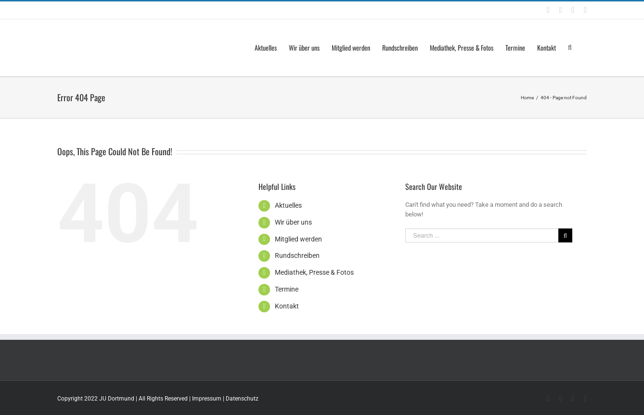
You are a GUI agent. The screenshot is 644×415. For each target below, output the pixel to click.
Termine (286, 289)
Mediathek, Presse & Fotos (314, 272)
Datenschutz (242, 398)
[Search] (571, 47)
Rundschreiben (297, 255)
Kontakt (287, 306)
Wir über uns (293, 222)
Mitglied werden (298, 239)
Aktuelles (288, 205)
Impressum (206, 398)
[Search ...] (481, 235)
